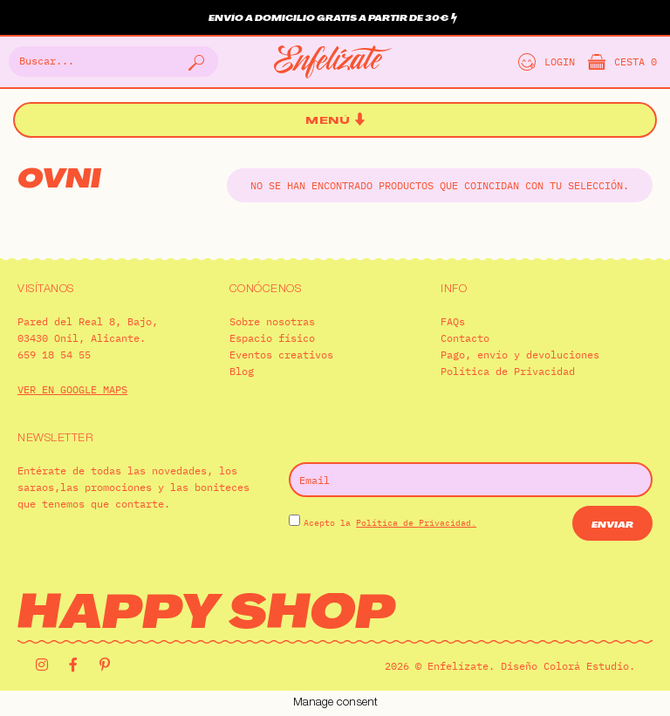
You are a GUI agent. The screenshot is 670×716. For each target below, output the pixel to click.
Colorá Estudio (586, 665)
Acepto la (390, 522)
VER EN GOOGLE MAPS (72, 389)
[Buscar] (194, 61)
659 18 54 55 (54, 354)
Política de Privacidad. (416, 522)
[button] (335, 121)
